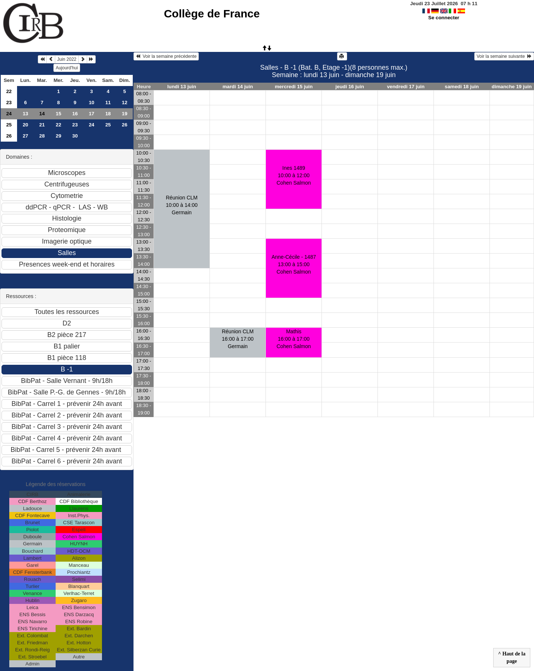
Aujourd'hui (67, 67)
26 (124, 125)
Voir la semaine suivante (504, 56)
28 (42, 136)
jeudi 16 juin (350, 86)
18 (108, 113)
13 (25, 113)
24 (9, 113)
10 (91, 102)
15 (58, 113)
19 (124, 113)
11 (108, 102)
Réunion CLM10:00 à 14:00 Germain (182, 205)
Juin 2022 (66, 59)
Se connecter (443, 17)
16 (75, 113)
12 (124, 102)
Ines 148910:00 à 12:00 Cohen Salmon (294, 175)
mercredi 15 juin (294, 86)
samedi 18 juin (462, 86)
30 (75, 136)
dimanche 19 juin (512, 86)
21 (42, 125)
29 (58, 136)
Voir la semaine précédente (166, 56)
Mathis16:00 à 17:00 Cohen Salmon (294, 338)
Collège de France (212, 13)
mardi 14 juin (237, 86)
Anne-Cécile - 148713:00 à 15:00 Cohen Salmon (293, 264)
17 (91, 113)
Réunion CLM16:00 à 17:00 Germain (238, 338)
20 (25, 125)
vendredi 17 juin (405, 86)
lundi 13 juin (181, 86)
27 (25, 136)
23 (9, 102)
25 (9, 125)
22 (9, 91)
